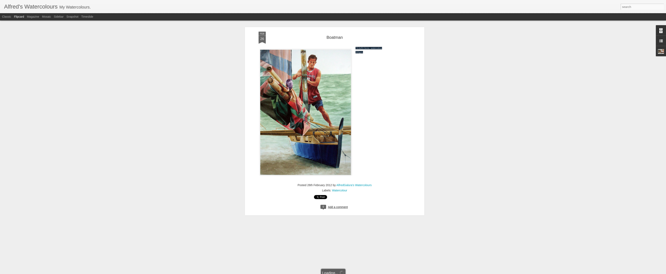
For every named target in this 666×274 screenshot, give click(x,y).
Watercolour (339, 126)
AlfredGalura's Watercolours (354, 121)
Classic (6, 16)
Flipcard (19, 16)
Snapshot (72, 16)
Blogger (334, 272)
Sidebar (59, 16)
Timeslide (87, 16)
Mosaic (46, 16)
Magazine (33, 16)
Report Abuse (346, 272)
